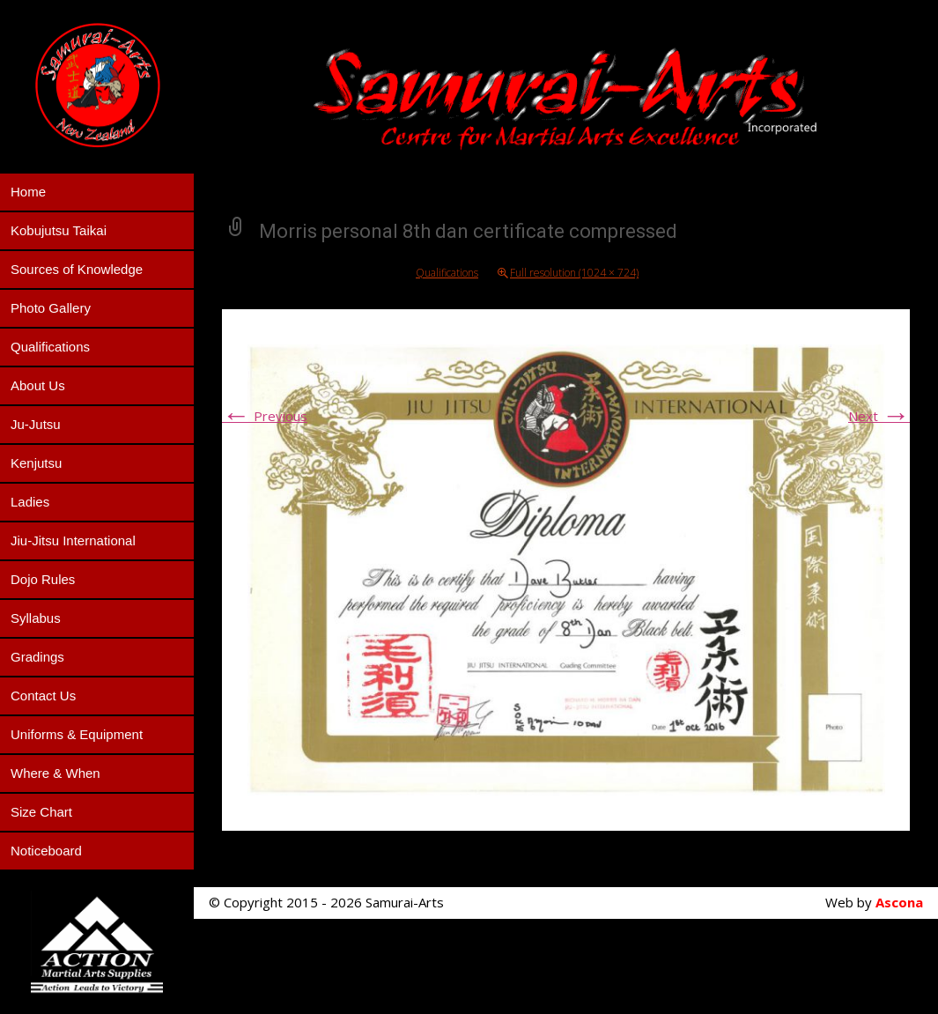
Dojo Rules (43, 579)
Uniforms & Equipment (77, 734)
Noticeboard (46, 850)
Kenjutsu (36, 462)
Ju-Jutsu (36, 424)
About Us (38, 385)
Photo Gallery (51, 307)
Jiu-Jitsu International (73, 540)
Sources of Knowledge (77, 269)
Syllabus (36, 618)
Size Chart (41, 811)
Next (879, 416)
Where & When (55, 773)
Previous (264, 416)
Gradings (37, 656)
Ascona (899, 902)
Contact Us (43, 695)
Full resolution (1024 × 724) (574, 272)
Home (28, 191)
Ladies (30, 501)
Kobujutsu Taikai (59, 230)
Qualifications (50, 346)
